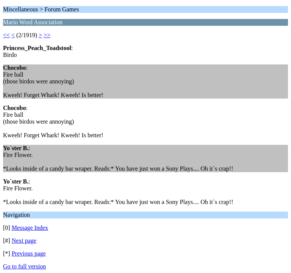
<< (6, 35)
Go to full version (24, 266)
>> (47, 35)
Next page (24, 240)
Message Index (30, 227)
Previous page (29, 253)
